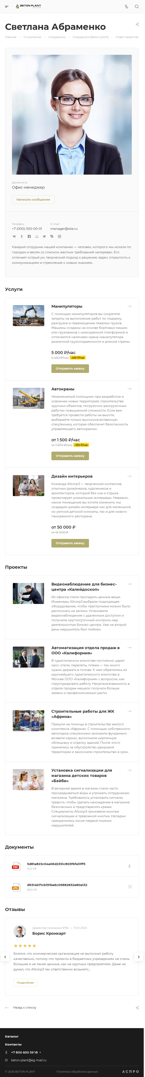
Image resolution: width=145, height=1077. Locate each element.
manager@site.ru (64, 229)
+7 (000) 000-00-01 (27, 229)
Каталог (12, 1036)
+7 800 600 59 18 (24, 1052)
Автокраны (62, 389)
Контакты (13, 1044)
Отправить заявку (70, 368)
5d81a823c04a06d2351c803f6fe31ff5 (56, 864)
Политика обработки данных (77, 1071)
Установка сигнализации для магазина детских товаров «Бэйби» (81, 775)
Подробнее (25, 982)
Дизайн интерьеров (72, 476)
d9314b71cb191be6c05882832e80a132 (57, 885)
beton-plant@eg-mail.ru (28, 1060)
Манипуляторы (66, 306)
